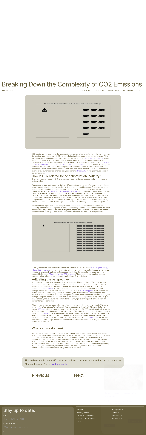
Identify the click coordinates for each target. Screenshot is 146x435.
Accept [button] (125, 430)
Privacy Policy (76, 430)
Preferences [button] (137, 430)
